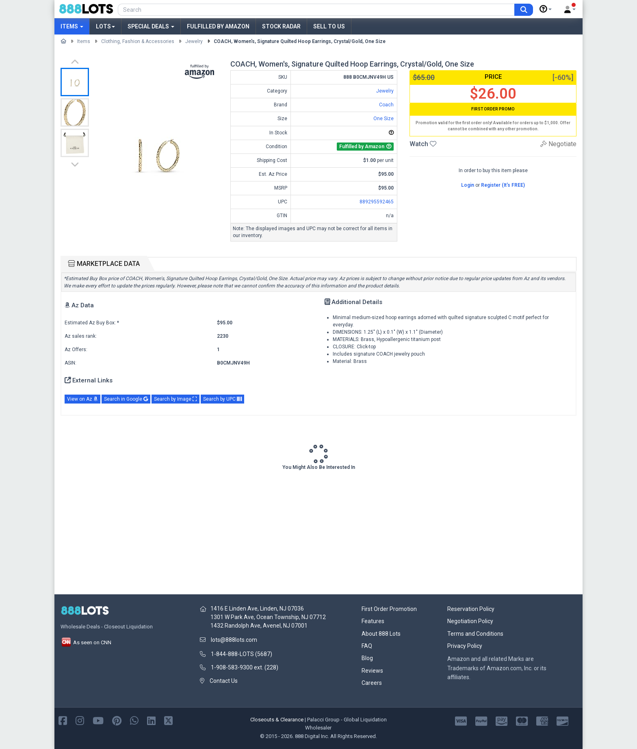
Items (72, 26)
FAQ (367, 646)
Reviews (372, 670)
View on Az (82, 399)
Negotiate (558, 144)
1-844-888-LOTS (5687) (241, 654)
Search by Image (175, 399)
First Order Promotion (389, 609)
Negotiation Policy (470, 621)
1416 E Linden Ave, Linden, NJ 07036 (257, 608)
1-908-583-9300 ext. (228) (244, 667)
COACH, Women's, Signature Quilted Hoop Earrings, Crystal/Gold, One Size (300, 41)
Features (373, 621)
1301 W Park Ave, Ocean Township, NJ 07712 (268, 617)
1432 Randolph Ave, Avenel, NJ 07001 (259, 625)
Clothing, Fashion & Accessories (137, 41)
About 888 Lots (381, 633)
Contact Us (224, 681)
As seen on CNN (86, 642)
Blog (367, 658)
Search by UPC (222, 399)
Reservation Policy (470, 609)
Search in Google (126, 399)
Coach (386, 105)
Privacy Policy (464, 646)
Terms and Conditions (475, 633)
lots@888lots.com (234, 640)
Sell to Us (329, 26)
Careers (372, 683)
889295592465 (377, 202)
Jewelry (194, 41)
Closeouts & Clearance (276, 720)
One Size (383, 118)
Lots (105, 26)
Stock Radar (281, 26)
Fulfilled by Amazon (218, 26)
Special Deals (151, 26)
